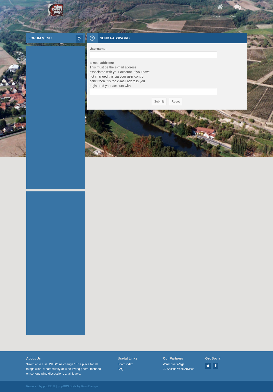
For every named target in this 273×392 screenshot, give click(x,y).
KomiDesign (89, 386)
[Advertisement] (56, 116)
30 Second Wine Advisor (178, 369)
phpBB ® (49, 386)
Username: (98, 49)
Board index (125, 364)
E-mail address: (102, 63)
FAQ (120, 369)
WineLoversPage (173, 364)
